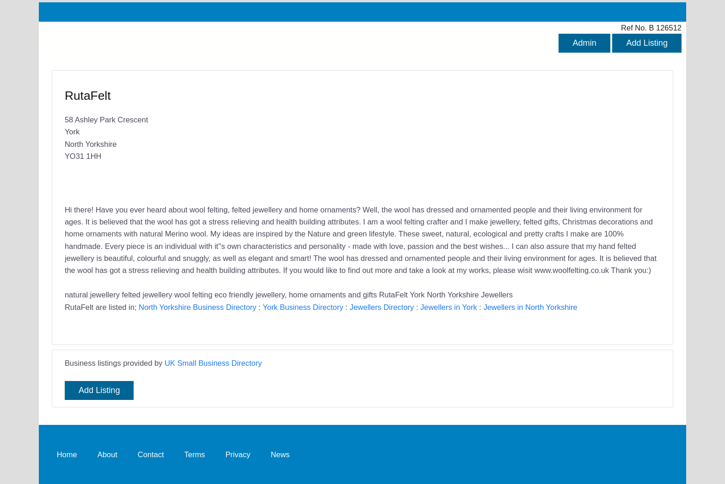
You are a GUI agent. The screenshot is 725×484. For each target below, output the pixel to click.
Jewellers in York (448, 307)
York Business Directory (303, 307)
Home (67, 454)
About (107, 454)
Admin (584, 43)
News (279, 454)
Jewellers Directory (382, 307)
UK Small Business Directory (213, 363)
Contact (151, 454)
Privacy (237, 454)
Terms (194, 454)
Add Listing (647, 43)
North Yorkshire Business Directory (197, 307)
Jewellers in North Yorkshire (530, 307)
